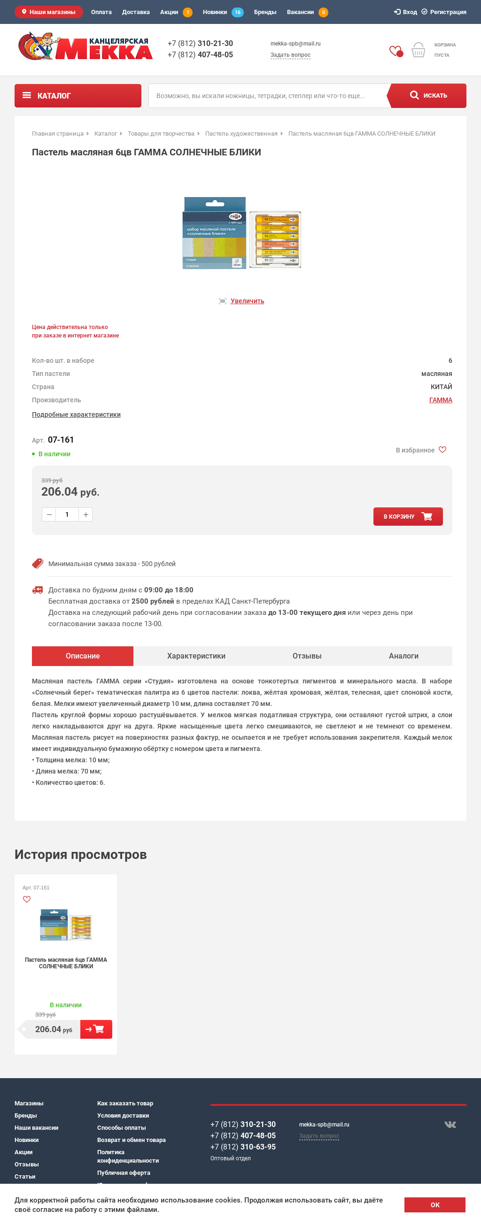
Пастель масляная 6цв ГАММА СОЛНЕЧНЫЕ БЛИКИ (66, 963)
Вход (407, 11)
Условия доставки (123, 1115)
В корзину (96, 1029)
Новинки (223, 12)
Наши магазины (53, 11)
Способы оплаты (121, 1127)
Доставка (136, 11)
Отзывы (27, 1164)
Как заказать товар (125, 1103)
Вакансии (307, 12)
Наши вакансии (36, 1127)
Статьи (25, 1176)
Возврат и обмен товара (131, 1139)
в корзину (399, 516)
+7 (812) (200, 43)
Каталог (54, 96)
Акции (176, 12)
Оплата (101, 11)
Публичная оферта (123, 1172)
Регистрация (445, 11)
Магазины (29, 1103)
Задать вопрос (290, 55)
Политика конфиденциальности (128, 1156)
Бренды (265, 11)
